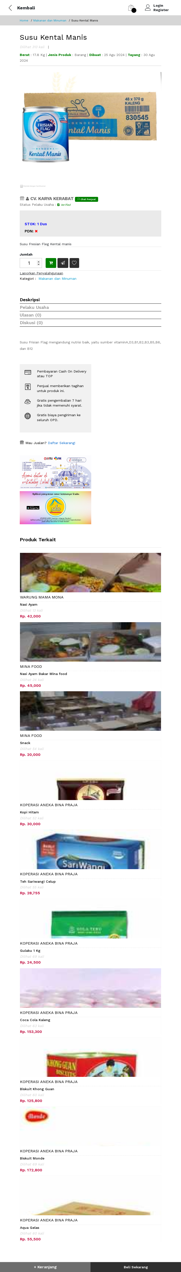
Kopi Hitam (29, 812)
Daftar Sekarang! (61, 443)
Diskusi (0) (31, 322)
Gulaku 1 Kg (30, 951)
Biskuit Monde (32, 1158)
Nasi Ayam (28, 604)
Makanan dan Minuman (49, 20)
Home (24, 20)
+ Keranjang (45, 1267)
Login (158, 5)
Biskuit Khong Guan (37, 1089)
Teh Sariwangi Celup (38, 881)
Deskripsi (30, 299)
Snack (25, 743)
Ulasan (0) (30, 315)
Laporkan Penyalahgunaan (41, 273)
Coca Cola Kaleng (35, 1020)
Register (161, 10)
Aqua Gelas (29, 1228)
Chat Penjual (86, 199)
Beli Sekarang (136, 1267)
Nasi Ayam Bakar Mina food (43, 674)
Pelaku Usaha (34, 307)
